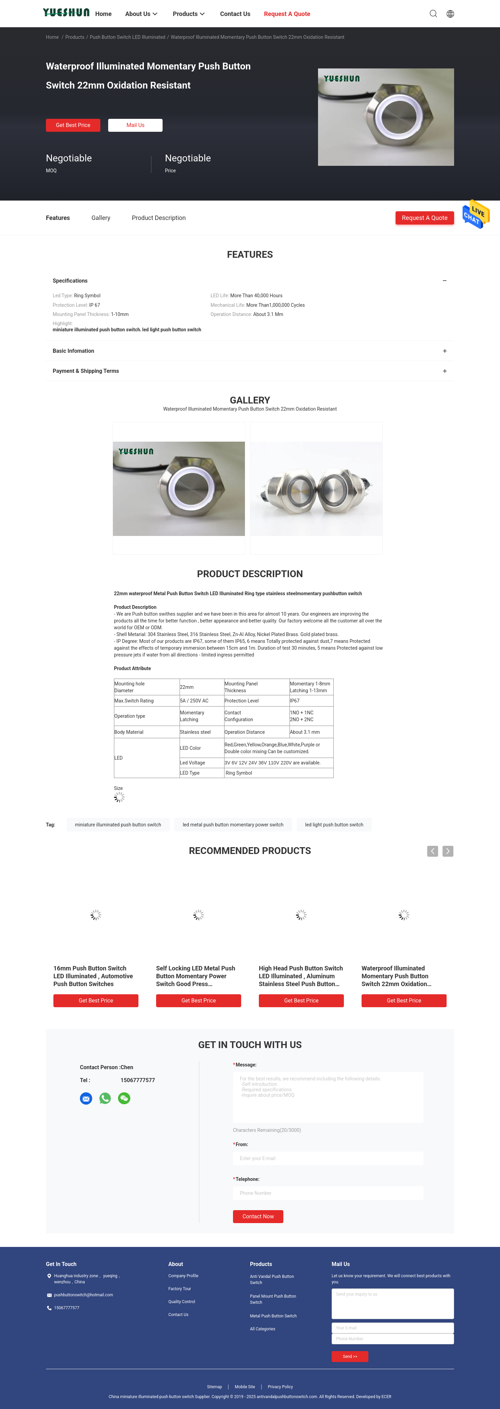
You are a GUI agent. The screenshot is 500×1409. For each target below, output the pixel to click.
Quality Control (181, 1301)
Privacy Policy (280, 1386)
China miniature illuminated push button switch (151, 1396)
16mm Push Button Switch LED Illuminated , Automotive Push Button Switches (93, 976)
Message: (246, 1064)
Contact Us (178, 1314)
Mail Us (136, 125)
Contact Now (258, 1216)
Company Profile (183, 1275)
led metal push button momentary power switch (233, 824)
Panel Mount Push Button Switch (273, 1299)
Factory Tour (179, 1288)
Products (74, 37)
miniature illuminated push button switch (118, 824)
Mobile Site (245, 1386)
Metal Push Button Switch (273, 1316)
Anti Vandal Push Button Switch (272, 1279)
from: (242, 1144)
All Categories (262, 1329)
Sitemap (214, 1386)
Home (52, 37)
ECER (386, 1396)
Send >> (350, 1356)
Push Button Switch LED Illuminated (127, 37)
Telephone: (248, 1179)
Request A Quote (425, 217)
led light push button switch (334, 824)
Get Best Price (73, 125)
